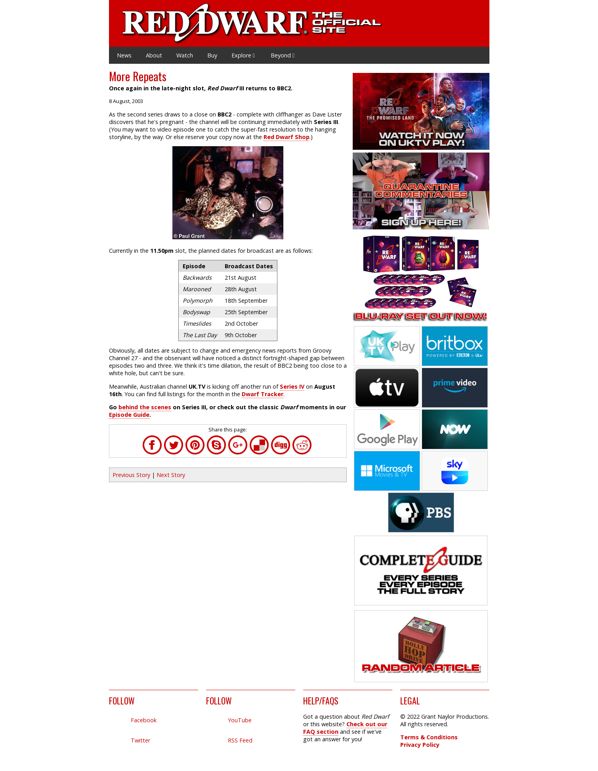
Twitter (140, 740)
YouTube (240, 720)
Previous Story (131, 475)
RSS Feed (240, 740)
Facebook (144, 720)
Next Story (171, 475)
